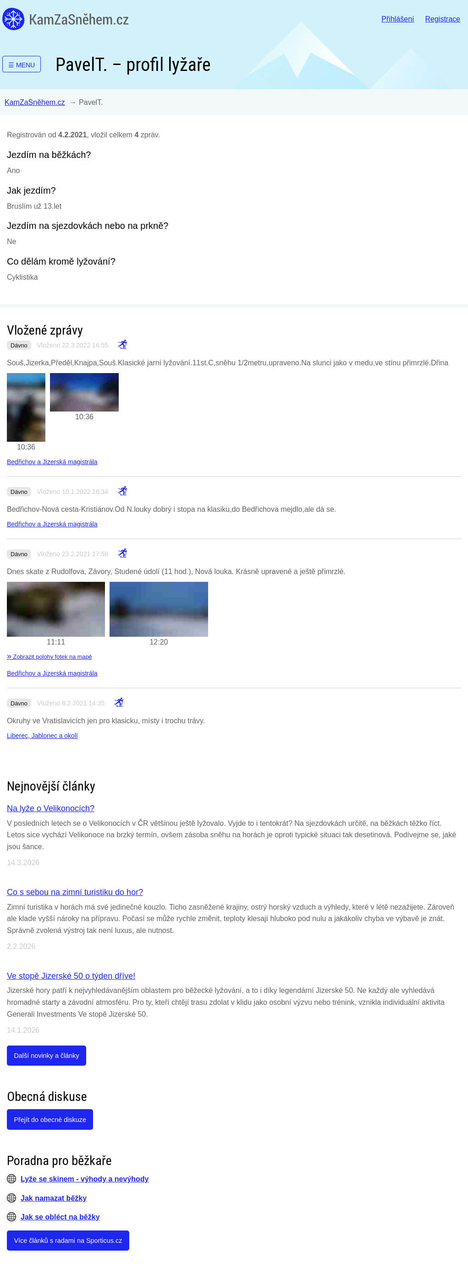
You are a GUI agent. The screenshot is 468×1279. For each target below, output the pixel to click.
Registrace (442, 19)
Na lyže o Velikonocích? (50, 808)
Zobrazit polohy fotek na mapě (49, 656)
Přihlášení (397, 19)
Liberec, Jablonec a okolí (42, 735)
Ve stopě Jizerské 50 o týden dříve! (71, 976)
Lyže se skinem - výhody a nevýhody (85, 1179)
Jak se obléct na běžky (60, 1217)
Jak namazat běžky (54, 1198)
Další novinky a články (46, 1055)
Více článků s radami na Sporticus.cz (68, 1240)
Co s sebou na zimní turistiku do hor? (75, 892)
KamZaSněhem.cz (65, 19)
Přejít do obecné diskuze (50, 1119)
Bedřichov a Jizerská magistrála (52, 462)
